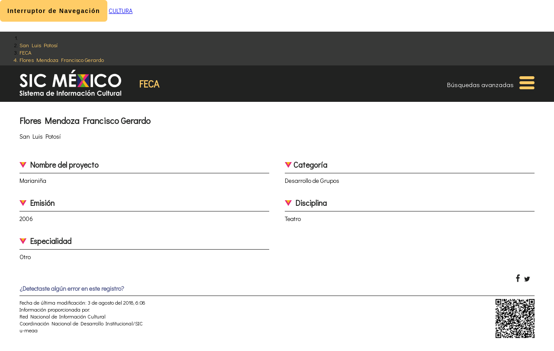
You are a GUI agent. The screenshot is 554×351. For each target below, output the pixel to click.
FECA (25, 52)
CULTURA (120, 10)
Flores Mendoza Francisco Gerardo (61, 59)
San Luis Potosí (38, 45)
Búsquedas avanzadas (480, 84)
